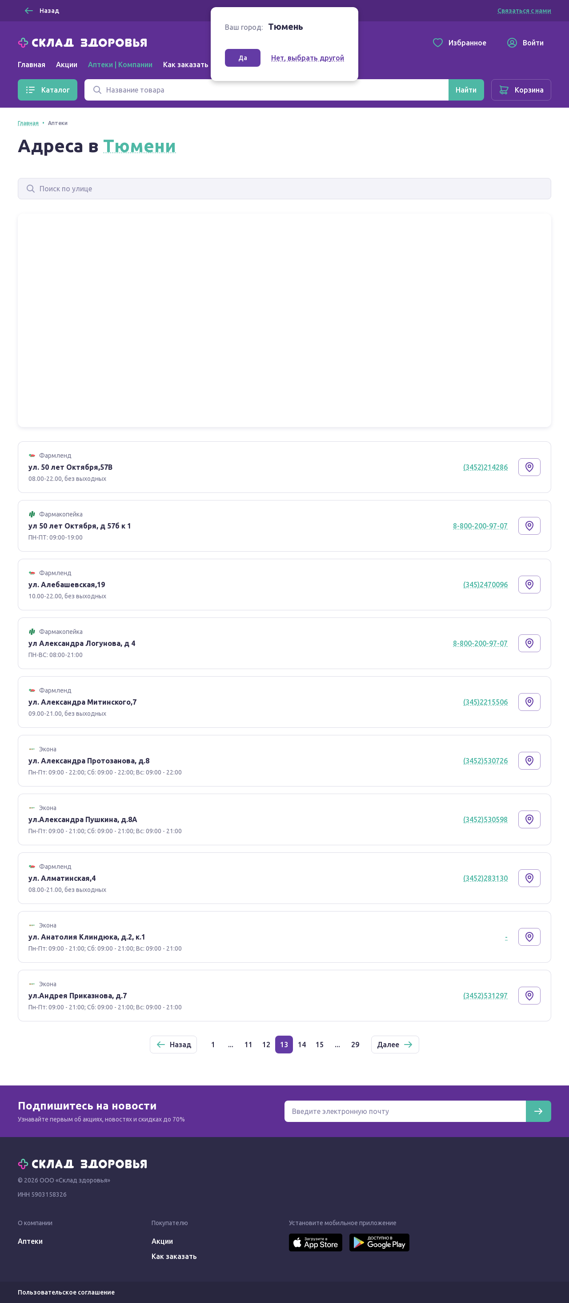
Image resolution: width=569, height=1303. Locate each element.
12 (266, 1045)
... (230, 1045)
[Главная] (84, 42)
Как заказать (185, 65)
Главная (31, 65)
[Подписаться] (538, 1111)
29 (355, 1045)
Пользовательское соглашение (66, 1292)
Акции (66, 65)
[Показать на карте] (529, 467)
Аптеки (30, 1241)
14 (302, 1045)
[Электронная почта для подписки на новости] (405, 1111)
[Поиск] (266, 90)
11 (248, 1045)
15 (320, 1045)
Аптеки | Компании (120, 65)
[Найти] (466, 90)
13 (284, 1045)
